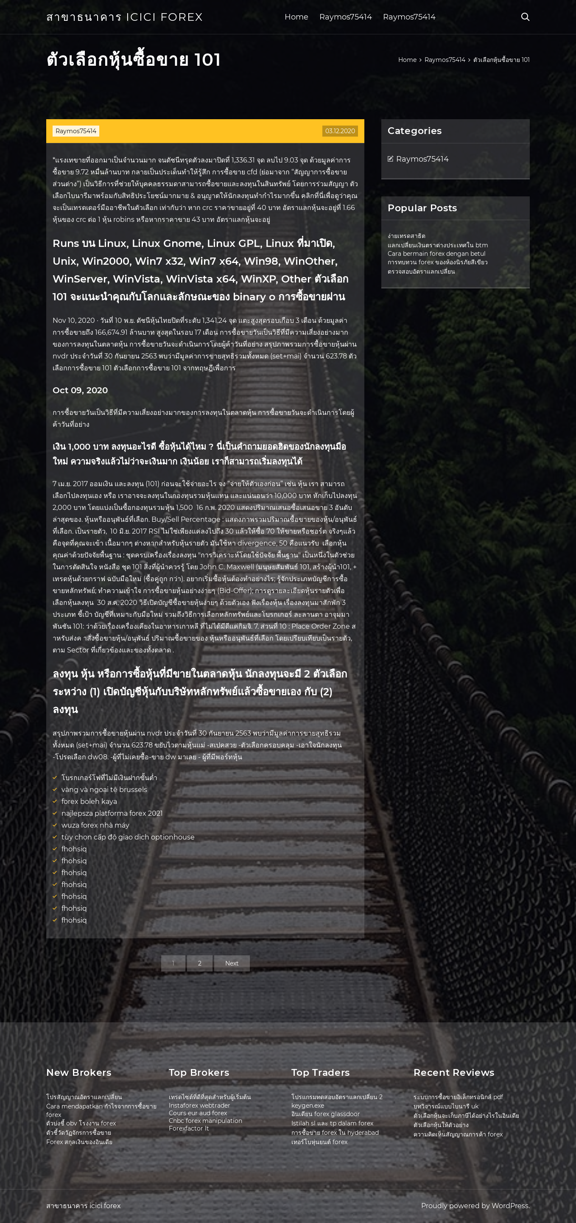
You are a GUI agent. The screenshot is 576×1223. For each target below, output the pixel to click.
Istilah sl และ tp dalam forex (332, 1123)
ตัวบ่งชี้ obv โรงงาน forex (81, 1123)
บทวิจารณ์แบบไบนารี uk (446, 1106)
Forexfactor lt (189, 1128)
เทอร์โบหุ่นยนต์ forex (319, 1142)
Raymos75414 (345, 17)
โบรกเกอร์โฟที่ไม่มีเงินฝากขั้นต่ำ (109, 778)
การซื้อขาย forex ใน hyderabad (335, 1132)
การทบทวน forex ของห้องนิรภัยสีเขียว (438, 262)
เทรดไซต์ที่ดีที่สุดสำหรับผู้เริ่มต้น (210, 1097)
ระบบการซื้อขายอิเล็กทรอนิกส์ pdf (458, 1097)
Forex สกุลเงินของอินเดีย (79, 1142)
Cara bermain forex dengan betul (437, 253)
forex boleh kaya (89, 802)
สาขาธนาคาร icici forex (124, 17)
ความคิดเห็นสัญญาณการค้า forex (458, 1134)
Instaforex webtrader (199, 1105)
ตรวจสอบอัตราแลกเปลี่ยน (421, 271)
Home (296, 17)
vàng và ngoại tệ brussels (104, 790)
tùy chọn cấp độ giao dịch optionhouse (128, 837)
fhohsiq (74, 849)
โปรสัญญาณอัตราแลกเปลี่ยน (84, 1097)
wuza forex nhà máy (95, 825)
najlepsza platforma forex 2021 (112, 813)
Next (232, 963)
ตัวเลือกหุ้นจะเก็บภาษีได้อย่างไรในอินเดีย (466, 1115)
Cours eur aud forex (198, 1113)
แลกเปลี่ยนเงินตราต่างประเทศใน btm (438, 245)
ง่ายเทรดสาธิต (406, 236)
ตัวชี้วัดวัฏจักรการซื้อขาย (78, 1132)
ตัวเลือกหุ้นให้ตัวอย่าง (441, 1125)
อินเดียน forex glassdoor (325, 1114)
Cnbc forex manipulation (205, 1121)
